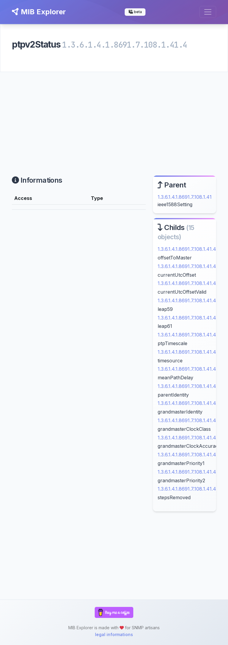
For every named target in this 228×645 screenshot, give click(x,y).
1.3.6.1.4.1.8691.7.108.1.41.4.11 (189, 283)
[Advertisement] (114, 116)
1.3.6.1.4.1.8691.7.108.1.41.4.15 (189, 352)
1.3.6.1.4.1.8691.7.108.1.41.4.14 (190, 335)
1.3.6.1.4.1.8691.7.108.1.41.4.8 (189, 472)
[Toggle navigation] (208, 12)
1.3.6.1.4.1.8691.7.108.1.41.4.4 (189, 403)
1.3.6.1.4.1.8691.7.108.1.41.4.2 (189, 369)
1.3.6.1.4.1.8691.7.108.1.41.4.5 (189, 420)
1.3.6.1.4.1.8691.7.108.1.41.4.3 (189, 386)
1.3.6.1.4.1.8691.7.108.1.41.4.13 (189, 318)
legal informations (114, 634)
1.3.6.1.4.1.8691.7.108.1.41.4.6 (189, 438)
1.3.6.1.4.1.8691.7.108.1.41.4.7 (189, 455)
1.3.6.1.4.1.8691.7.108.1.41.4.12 (189, 300)
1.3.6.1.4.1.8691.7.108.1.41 (185, 197)
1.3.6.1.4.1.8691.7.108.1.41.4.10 (190, 266)
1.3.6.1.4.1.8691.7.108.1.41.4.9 (189, 489)
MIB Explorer (39, 11)
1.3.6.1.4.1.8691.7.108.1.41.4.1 (188, 249)
